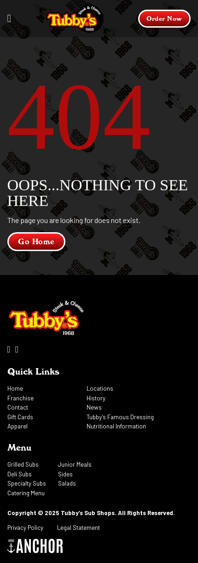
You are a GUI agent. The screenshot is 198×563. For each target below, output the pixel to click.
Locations (100, 388)
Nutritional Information (116, 426)
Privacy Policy (25, 527)
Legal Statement (78, 527)
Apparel (17, 426)
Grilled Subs (23, 464)
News (94, 407)
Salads (67, 483)
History (96, 398)
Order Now (164, 18)
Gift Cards (20, 417)
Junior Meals (75, 464)
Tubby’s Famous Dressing (120, 417)
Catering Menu (26, 493)
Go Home (36, 241)
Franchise (20, 398)
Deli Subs (19, 474)
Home (15, 388)
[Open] (9, 18)
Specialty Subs (26, 483)
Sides (65, 474)
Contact (17, 407)
